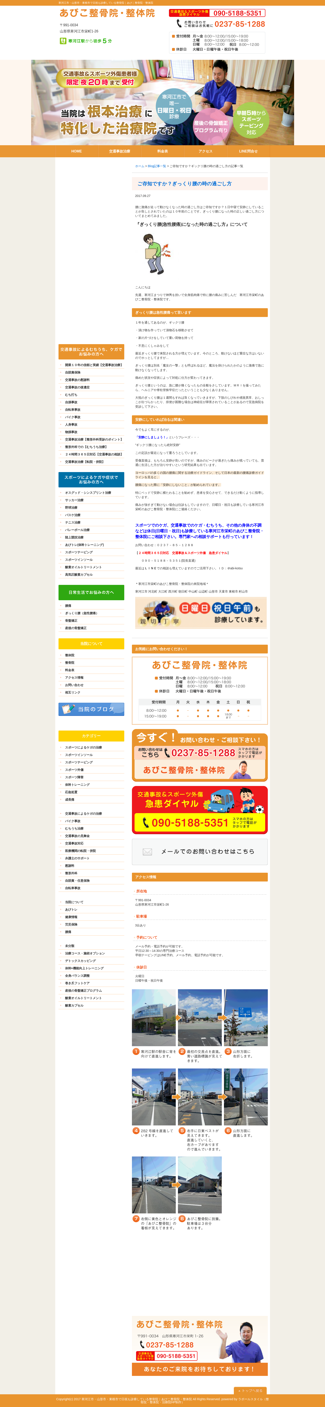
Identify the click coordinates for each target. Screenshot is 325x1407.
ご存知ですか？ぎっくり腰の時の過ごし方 (184, 183)
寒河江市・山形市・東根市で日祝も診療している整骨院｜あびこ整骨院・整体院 (106, 2)
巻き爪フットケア (77, 983)
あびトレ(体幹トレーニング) (84, 545)
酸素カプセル (74, 1005)
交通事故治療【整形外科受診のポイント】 (94, 439)
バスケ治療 (72, 515)
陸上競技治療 (74, 537)
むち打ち (71, 394)
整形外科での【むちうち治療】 (86, 447)
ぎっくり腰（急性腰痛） (82, 613)
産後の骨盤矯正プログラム (83, 990)
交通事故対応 (74, 843)
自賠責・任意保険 (77, 880)
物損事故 (71, 432)
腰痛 (68, 605)
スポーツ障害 (74, 777)
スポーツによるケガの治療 (83, 747)
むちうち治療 (74, 828)
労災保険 (71, 924)
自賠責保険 (72, 372)
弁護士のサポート (77, 858)
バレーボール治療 (77, 530)
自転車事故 (72, 409)
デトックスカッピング (80, 961)
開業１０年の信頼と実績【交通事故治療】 (94, 365)
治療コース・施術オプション (85, 953)
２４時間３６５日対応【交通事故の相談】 (94, 454)
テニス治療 (72, 522)
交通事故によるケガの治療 (83, 813)
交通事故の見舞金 (77, 836)
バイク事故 (72, 417)
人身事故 (71, 424)
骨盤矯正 (71, 620)
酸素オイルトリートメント (83, 567)
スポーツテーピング (79, 552)
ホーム (139, 166)
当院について (74, 902)
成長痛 (69, 799)
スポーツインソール (79, 559)
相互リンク (72, 692)
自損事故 (71, 402)
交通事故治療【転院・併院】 (85, 462)
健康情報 (71, 917)
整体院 (69, 655)
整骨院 (69, 662)
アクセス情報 (74, 677)
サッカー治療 (74, 500)
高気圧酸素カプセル (79, 574)
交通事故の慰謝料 (77, 380)
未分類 (69, 946)
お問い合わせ (74, 685)
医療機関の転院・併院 (80, 851)
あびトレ (71, 909)
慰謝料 (69, 865)
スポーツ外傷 (74, 770)
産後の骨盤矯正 (76, 628)
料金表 (69, 670)
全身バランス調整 (77, 975)
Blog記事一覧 (157, 166)
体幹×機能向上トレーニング (84, 968)
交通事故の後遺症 (77, 387)
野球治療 (71, 507)
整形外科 (71, 873)
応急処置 (71, 792)
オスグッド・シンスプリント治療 (88, 492)
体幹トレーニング (77, 784)
